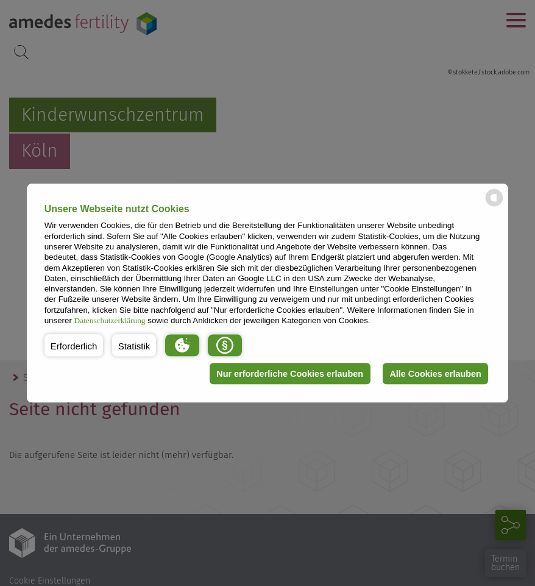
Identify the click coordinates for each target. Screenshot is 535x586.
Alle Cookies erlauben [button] (435, 374)
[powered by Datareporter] (494, 205)
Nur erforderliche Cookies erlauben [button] (289, 374)
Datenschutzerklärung (110, 320)
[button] (74, 345)
